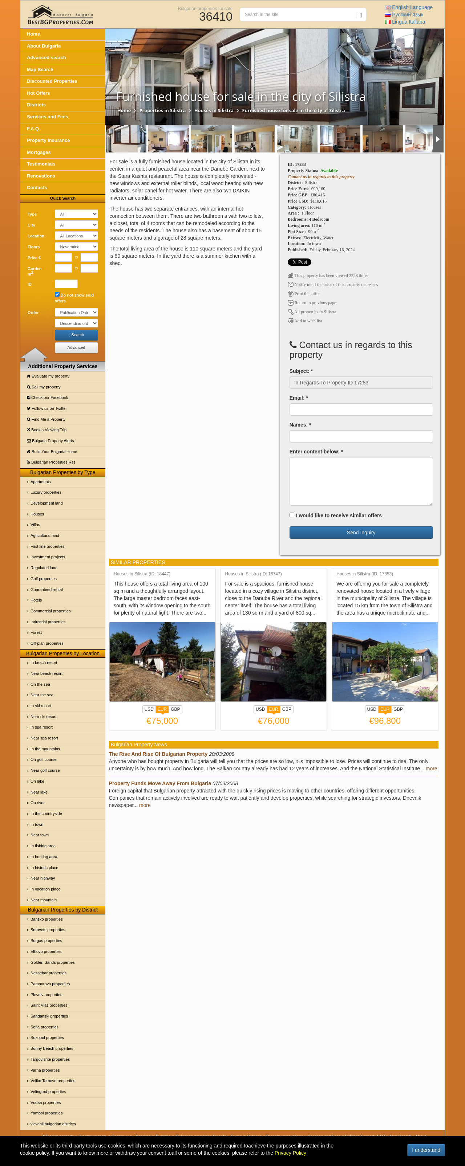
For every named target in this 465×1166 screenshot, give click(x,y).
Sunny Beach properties (52, 1048)
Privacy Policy (290, 1153)
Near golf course (45, 770)
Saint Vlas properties (49, 1005)
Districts (36, 104)
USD (149, 709)
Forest (36, 632)
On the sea (40, 684)
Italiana (405, 22)
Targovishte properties (50, 1059)
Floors (34, 247)
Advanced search (46, 57)
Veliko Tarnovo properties (53, 1081)
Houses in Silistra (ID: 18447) (142, 574)
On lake (37, 781)
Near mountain (44, 900)
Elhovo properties (46, 951)
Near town (40, 835)
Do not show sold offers (74, 297)
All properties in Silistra (312, 311)
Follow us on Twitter (47, 408)
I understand (426, 1150)
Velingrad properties (48, 1091)
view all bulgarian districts (53, 1124)
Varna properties (45, 1070)
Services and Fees (47, 116)
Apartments (41, 482)
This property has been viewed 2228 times (328, 275)
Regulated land (44, 568)
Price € (34, 258)
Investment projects (48, 557)
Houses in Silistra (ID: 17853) (364, 574)
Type (32, 214)
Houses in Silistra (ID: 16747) (253, 574)
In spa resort (42, 727)
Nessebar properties (48, 973)
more (431, 768)
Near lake (39, 792)
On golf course (44, 759)
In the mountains (45, 749)
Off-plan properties (47, 643)
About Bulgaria (44, 46)
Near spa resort (44, 738)
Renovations (41, 176)
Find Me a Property (46, 419)
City (31, 225)
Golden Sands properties (53, 962)
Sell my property (44, 387)
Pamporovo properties (50, 984)
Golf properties (44, 578)
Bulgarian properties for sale (205, 8)
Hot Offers (38, 93)
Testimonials (41, 164)
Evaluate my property (48, 376)
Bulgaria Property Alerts (50, 441)
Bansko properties (47, 919)
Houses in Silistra (214, 110)
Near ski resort (44, 716)
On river (38, 802)
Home (33, 34)
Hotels (36, 600)
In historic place (44, 867)
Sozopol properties (47, 1037)
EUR (162, 710)
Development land (47, 503)
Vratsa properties (46, 1102)
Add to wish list (305, 320)
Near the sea (42, 695)
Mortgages (39, 152)
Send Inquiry (361, 532)
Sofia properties (44, 1027)
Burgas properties (46, 940)
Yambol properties (46, 1113)
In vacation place (46, 889)
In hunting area (44, 857)
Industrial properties (48, 622)
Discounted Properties (52, 81)
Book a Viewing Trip (46, 430)
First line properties (48, 546)
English (409, 7)
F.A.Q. (33, 128)
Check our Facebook (47, 397)
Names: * (300, 425)
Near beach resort (46, 673)
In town (37, 824)
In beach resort (44, 662)
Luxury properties (46, 492)
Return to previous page (312, 302)
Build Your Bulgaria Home (52, 451)
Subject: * (301, 371)
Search (76, 335)
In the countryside (46, 813)
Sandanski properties (49, 1016)
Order (33, 312)
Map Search (40, 69)
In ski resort (41, 706)
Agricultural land (45, 535)
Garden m (35, 271)
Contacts (37, 187)
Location (36, 236)
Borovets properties (48, 930)
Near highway (43, 878)
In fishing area (43, 846)
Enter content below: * (316, 451)
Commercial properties (51, 611)
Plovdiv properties (46, 994)
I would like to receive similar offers (336, 515)
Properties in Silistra (163, 110)
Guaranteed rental (47, 589)
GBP (175, 709)
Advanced (76, 347)
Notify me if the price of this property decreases (333, 284)
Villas (35, 524)
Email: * (299, 398)
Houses (37, 514)
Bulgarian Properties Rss (51, 462)
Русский (404, 14)
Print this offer (304, 293)
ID (30, 284)
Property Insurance (48, 140)
